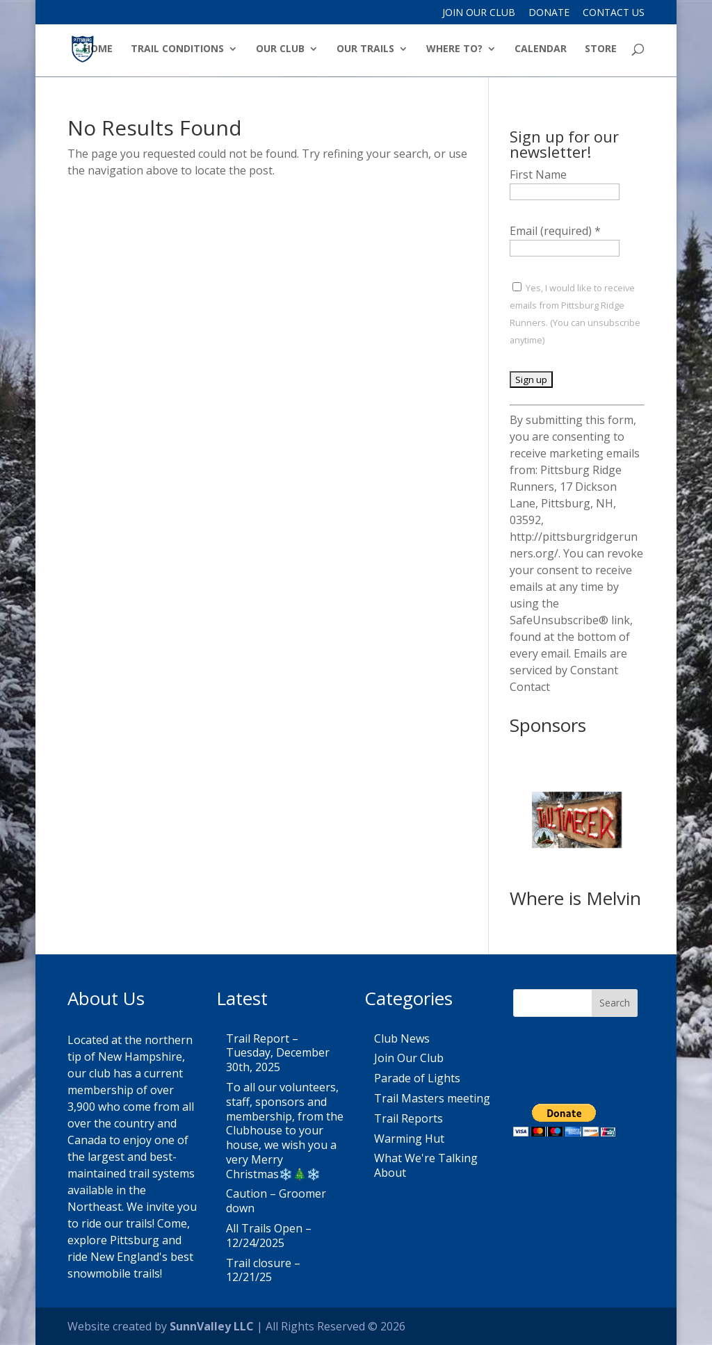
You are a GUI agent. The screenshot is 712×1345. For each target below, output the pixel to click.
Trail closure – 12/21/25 (263, 1270)
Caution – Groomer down (276, 1201)
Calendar (541, 49)
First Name (538, 174)
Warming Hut (409, 1138)
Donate (548, 13)
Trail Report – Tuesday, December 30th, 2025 (278, 1053)
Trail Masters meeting (432, 1098)
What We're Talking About (426, 1165)
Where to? (454, 49)
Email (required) (555, 230)
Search (614, 1002)
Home (98, 49)
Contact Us (614, 13)
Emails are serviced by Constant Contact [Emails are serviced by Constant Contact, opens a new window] (568, 670)
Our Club (280, 49)
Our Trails (365, 49)
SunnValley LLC (212, 1326)
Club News (402, 1038)
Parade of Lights (417, 1078)
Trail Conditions (177, 49)
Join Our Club (478, 13)
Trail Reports (408, 1118)
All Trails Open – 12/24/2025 (269, 1235)
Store (601, 49)
